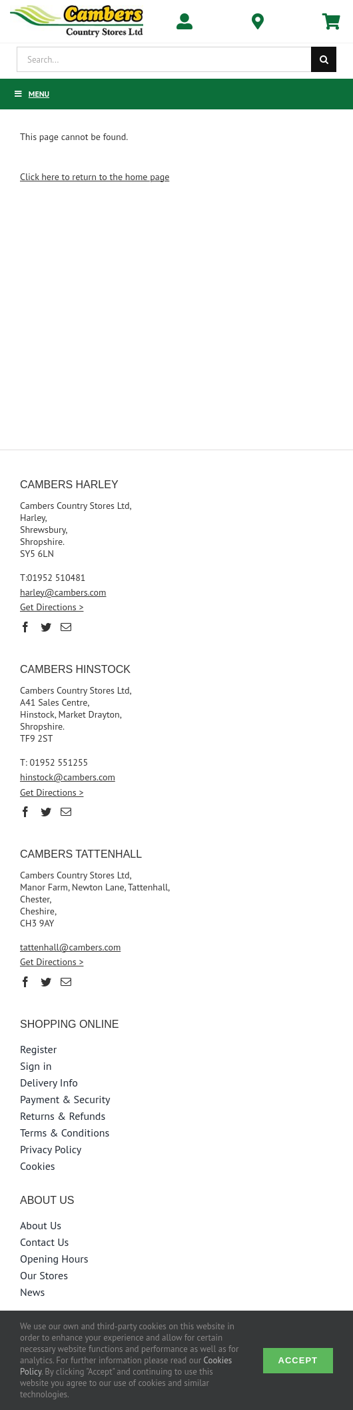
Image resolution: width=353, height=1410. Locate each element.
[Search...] (164, 59)
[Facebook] (25, 627)
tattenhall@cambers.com (70, 947)
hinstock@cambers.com (67, 777)
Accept (298, 1360)
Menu (31, 94)
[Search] (323, 59)
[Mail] (66, 627)
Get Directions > (51, 607)
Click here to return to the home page (94, 177)
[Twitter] (46, 627)
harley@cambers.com (63, 592)
